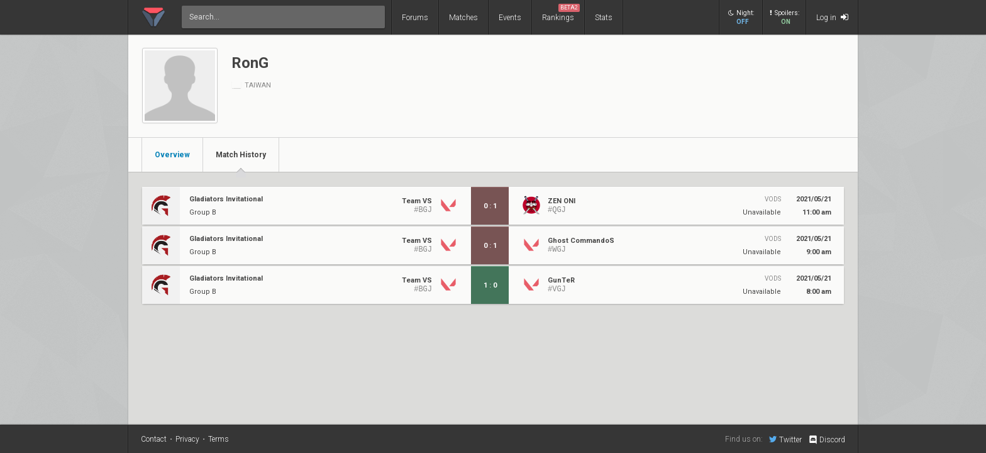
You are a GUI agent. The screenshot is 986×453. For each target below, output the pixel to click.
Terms (218, 439)
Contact (154, 439)
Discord (826, 440)
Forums (415, 17)
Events (510, 17)
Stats (603, 17)
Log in (832, 17)
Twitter (785, 439)
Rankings (561, 13)
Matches (463, 17)
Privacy (187, 439)
